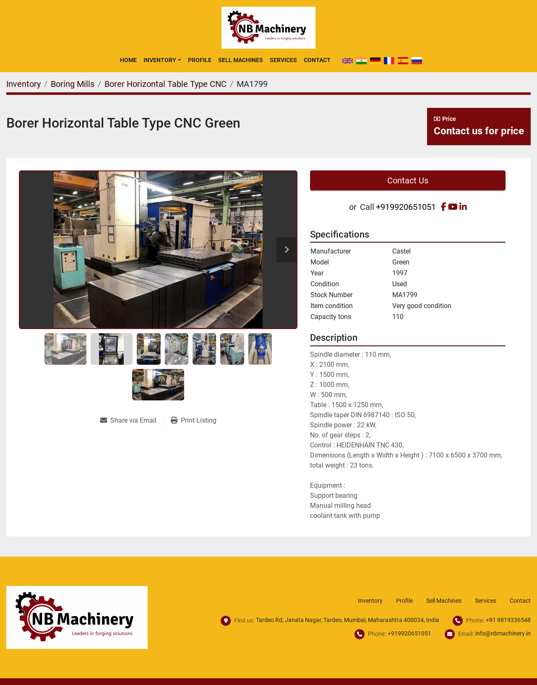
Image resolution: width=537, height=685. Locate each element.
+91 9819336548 (508, 620)
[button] (162, 60)
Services (283, 60)
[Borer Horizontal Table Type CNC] (165, 84)
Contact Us (407, 180)
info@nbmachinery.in (503, 633)
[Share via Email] (132, 420)
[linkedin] (463, 207)
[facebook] (443, 207)
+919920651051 (406, 207)
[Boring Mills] (72, 84)
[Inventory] (23, 84)
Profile (199, 60)
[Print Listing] (193, 420)
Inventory (159, 60)
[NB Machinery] (77, 617)
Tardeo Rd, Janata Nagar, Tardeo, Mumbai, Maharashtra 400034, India (347, 620)
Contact (317, 60)
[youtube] (453, 207)
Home (128, 60)
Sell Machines (240, 60)
